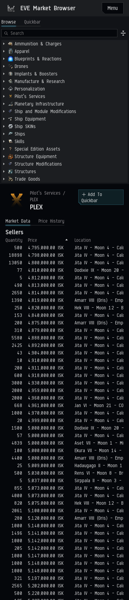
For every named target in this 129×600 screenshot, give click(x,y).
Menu (113, 8)
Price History (51, 221)
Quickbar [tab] (32, 22)
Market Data (17, 221)
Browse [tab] (8, 22)
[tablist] (21, 22)
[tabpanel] (64, 106)
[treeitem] (64, 43)
